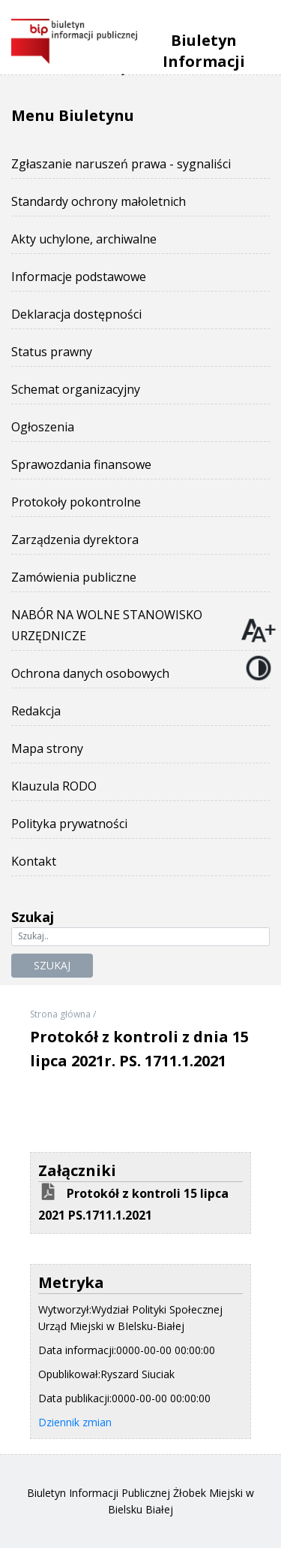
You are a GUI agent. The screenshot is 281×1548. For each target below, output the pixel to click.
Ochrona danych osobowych (90, 673)
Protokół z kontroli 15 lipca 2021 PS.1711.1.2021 (133, 1204)
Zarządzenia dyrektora (75, 539)
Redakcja (36, 711)
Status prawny (51, 351)
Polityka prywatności (69, 823)
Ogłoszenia (42, 427)
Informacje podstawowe (78, 276)
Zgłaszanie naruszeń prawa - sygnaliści (121, 164)
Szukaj (52, 965)
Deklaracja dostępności (76, 314)
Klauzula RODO (54, 786)
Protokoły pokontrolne (76, 502)
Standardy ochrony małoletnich (98, 201)
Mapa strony (47, 748)
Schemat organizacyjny (75, 389)
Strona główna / (63, 1014)
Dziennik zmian (75, 1422)
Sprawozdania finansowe (81, 464)
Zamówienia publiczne (73, 577)
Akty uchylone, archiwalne (84, 239)
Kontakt (33, 861)
